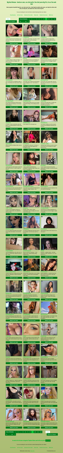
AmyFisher (43, 101)
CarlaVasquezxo (27, 250)
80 (25, 21)
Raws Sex (36, 14)
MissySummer (44, 314)
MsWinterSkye (26, 122)
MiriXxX (25, 58)
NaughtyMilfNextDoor (28, 186)
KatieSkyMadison (10, 314)
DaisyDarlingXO (9, 101)
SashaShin (8, 122)
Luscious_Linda (45, 143)
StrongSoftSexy (27, 293)
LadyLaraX (43, 378)
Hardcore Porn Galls (28, 14)
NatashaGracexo (27, 357)
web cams (48, 440)
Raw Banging (13, 14)
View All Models (23, 19)
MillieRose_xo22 (10, 229)
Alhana (42, 250)
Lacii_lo (43, 399)
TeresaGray (26, 143)
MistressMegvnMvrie (11, 271)
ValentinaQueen (9, 186)
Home (8, 19)
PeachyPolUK (9, 165)
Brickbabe (43, 165)
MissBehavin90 (27, 101)
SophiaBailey (9, 143)
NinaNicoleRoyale (10, 421)
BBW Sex (51, 14)
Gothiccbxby (9, 399)
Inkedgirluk (26, 229)
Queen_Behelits (27, 165)
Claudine (8, 37)
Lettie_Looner (9, 208)
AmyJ (24, 336)
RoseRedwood (26, 378)
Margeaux (25, 208)
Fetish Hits (32, 450)
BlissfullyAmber (45, 58)
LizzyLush (8, 336)
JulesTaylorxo (26, 271)
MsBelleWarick (44, 357)
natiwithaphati (9, 80)
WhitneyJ (8, 378)
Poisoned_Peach (27, 80)
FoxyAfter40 (44, 229)
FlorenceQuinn (44, 186)
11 (51, 19)
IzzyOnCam (43, 336)
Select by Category (11, 21)
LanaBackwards (45, 208)
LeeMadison (26, 37)
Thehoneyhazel (44, 293)
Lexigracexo (44, 37)
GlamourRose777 (27, 399)
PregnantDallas (9, 250)
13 (20, 21)
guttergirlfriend (44, 80)
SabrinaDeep (26, 421)
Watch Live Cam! (14, 43)
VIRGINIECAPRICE (45, 421)
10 (48, 19)
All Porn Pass (20, 14)
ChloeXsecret (44, 271)
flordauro (8, 58)
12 (54, 19)
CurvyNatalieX (26, 314)
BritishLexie (8, 293)
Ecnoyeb (8, 357)
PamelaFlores (44, 122)
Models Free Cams (44, 14)
